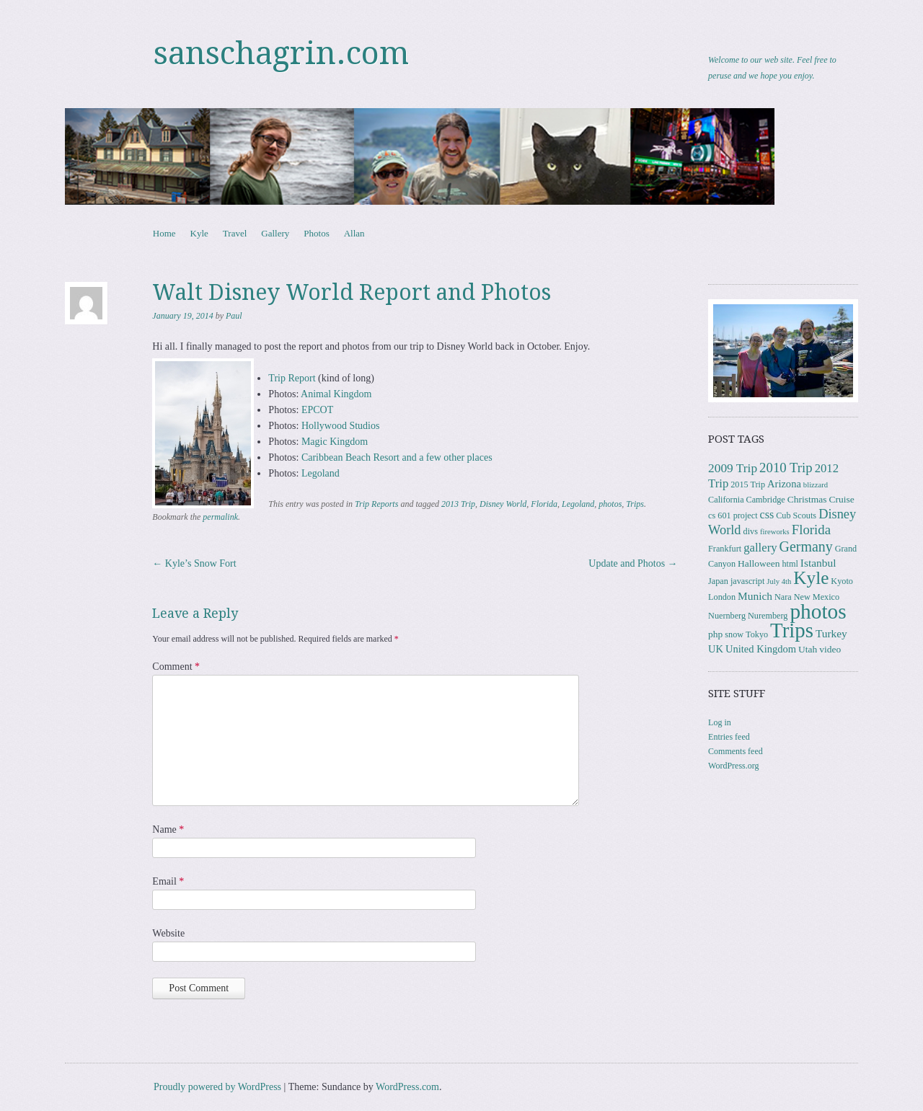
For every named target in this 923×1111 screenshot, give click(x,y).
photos (610, 504)
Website (168, 933)
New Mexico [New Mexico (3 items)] (816, 597)
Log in (719, 722)
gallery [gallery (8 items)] (760, 547)
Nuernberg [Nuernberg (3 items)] (727, 616)
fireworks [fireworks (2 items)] (775, 532)
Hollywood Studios (340, 425)
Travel (235, 233)
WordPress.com (407, 1086)
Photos (316, 233)
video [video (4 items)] (830, 649)
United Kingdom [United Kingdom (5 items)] (760, 649)
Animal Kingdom (336, 394)
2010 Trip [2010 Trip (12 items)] (786, 467)
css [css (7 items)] (767, 514)
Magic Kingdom (334, 441)
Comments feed (735, 751)
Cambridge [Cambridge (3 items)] (765, 500)
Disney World (503, 504)
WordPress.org (733, 766)
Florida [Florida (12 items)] (811, 529)
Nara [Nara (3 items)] (783, 597)
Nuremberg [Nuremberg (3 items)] (767, 616)
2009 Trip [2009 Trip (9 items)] (732, 468)
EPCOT (317, 409)
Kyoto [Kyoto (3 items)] (842, 581)
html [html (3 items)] (790, 564)
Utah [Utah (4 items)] (807, 649)
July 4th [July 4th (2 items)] (779, 581)
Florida (544, 504)
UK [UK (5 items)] (715, 649)
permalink (220, 517)
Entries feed (729, 737)
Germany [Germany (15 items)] (806, 546)
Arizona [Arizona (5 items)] (784, 484)
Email (168, 881)
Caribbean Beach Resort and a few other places (397, 457)
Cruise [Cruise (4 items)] (841, 499)
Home (164, 233)
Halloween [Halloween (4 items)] (759, 563)
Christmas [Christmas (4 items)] (807, 499)
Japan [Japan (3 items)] (718, 581)
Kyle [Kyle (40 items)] (811, 578)
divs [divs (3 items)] (750, 531)
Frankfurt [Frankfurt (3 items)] (724, 549)
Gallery (275, 233)
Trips (635, 504)
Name (168, 829)
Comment (176, 666)
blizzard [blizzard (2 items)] (815, 485)
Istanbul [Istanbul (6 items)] (818, 563)
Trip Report (291, 378)
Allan (354, 233)
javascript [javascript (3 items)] (747, 581)
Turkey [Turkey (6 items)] (831, 633)
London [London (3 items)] (722, 597)
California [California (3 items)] (725, 500)
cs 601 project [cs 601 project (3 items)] (732, 515)
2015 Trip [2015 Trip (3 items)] (747, 484)
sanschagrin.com (281, 53)
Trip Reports (376, 504)
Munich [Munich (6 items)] (755, 596)
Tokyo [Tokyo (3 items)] (757, 634)
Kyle (199, 233)
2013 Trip (458, 504)
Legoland (320, 473)
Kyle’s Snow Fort (194, 563)
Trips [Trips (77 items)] (791, 630)
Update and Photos (632, 563)
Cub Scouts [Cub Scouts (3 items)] (796, 515)
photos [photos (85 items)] (818, 611)
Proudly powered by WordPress (217, 1086)
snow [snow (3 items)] (734, 634)
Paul (234, 316)
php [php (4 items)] (715, 634)
